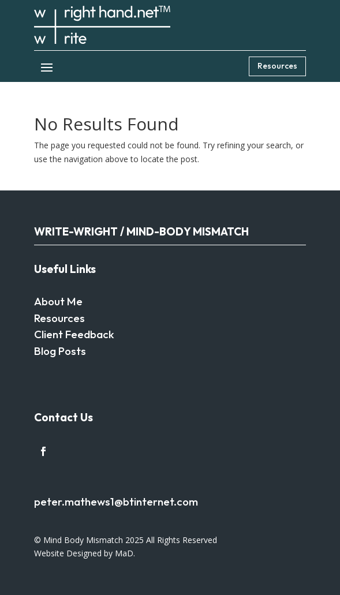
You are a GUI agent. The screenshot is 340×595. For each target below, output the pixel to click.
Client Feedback (74, 334)
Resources (277, 66)
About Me (58, 301)
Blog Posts (60, 351)
